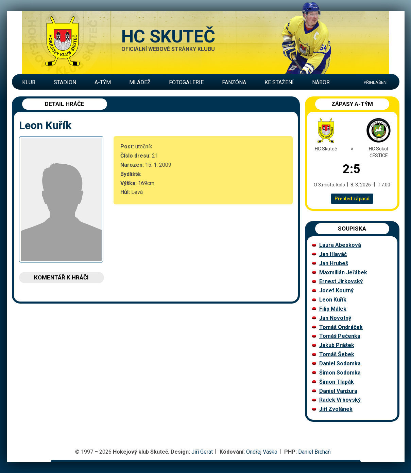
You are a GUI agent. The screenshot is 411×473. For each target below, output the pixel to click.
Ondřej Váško (261, 452)
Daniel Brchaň (314, 452)
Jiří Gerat (202, 452)
